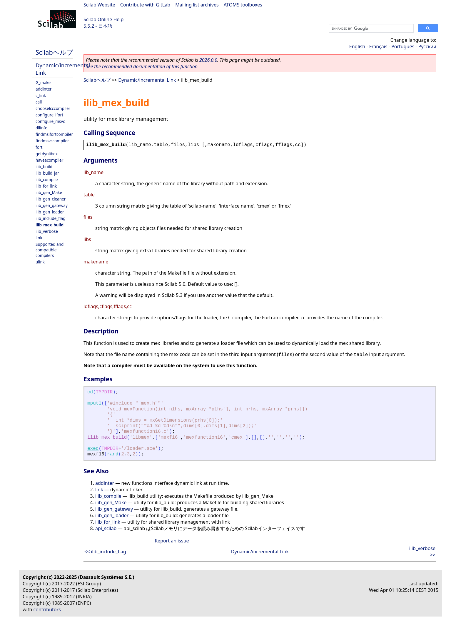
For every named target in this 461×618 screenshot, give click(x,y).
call (39, 102)
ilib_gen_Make (49, 192)
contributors (47, 609)
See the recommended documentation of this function (142, 66)
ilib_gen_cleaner (51, 199)
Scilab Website (99, 4)
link (39, 237)
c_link (41, 95)
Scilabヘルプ (54, 52)
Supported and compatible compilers (50, 249)
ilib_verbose (47, 231)
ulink (40, 262)
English (357, 46)
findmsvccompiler (52, 140)
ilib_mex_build (50, 225)
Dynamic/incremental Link (147, 80)
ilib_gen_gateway (52, 205)
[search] (371, 28)
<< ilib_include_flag (105, 551)
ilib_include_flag (51, 218)
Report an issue (172, 540)
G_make (43, 82)
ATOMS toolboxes (243, 4)
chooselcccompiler (53, 108)
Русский (427, 46)
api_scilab (105, 528)
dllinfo (41, 128)
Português (402, 46)
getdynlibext (47, 153)
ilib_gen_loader (50, 212)
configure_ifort (49, 115)
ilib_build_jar (47, 173)
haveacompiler (49, 160)
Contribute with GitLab (145, 4)
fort (39, 147)
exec (92, 448)
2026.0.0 (208, 60)
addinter (43, 89)
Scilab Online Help (103, 19)
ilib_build (44, 166)
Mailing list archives (196, 4)
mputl (94, 403)
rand (112, 454)
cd (90, 392)
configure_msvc (50, 121)
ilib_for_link (46, 186)
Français (378, 46)
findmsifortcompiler (54, 134)
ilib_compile (47, 179)
